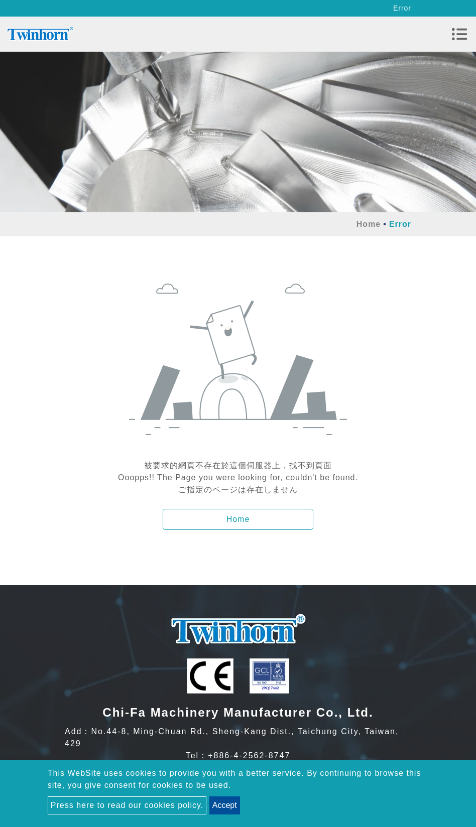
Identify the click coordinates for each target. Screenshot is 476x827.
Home (368, 224)
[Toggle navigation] (459, 34)
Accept (224, 805)
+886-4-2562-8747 (249, 755)
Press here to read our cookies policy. (127, 805)
